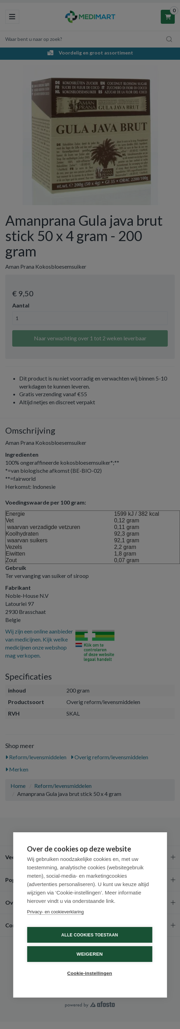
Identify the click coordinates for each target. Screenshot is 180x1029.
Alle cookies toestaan (89, 935)
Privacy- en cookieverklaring (55, 911)
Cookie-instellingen (89, 973)
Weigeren (90, 954)
